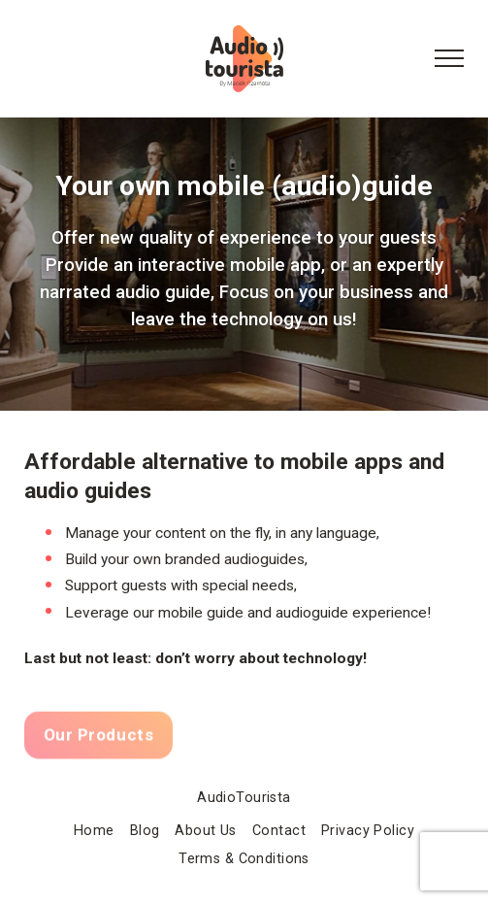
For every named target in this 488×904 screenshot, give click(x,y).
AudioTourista (244, 797)
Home (94, 830)
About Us (205, 830)
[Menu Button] (449, 59)
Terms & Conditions (244, 859)
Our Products (98, 739)
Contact (279, 830)
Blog (145, 830)
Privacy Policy (367, 830)
